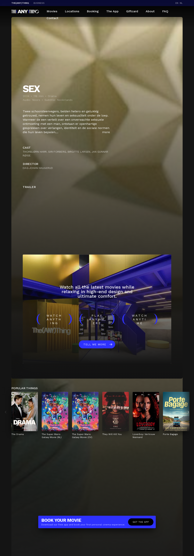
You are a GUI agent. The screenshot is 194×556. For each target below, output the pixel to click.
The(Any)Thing (20, 3)
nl (181, 3)
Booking (93, 11)
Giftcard (132, 11)
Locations (72, 11)
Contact (52, 18)
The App (112, 11)
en (176, 3)
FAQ (165, 11)
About (150, 11)
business (39, 3)
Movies (52, 11)
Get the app (141, 522)
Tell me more (94, 344)
